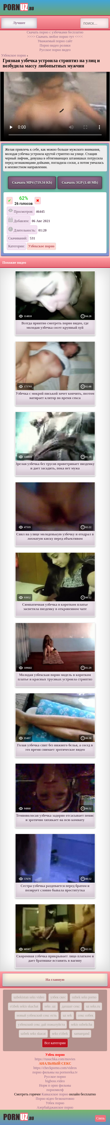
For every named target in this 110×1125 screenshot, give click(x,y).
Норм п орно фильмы (55, 1085)
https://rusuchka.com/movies (55, 1059)
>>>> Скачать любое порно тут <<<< (55, 37)
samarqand (81, 1034)
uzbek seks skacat (33, 1034)
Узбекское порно (13, 55)
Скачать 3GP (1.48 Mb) (80, 183)
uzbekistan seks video (28, 997)
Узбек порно (55, 1103)
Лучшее (19, 23)
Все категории (55, 1043)
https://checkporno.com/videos (55, 1068)
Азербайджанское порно (55, 1107)
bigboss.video (55, 1081)
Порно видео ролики (55, 45)
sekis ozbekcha (81, 1024)
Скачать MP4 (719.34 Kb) (32, 183)
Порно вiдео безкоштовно (55, 1099)
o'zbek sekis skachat (24, 1006)
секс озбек (86, 1015)
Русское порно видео (54, 50)
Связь (100, 1118)
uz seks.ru (93, 1006)
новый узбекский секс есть (37, 1015)
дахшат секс (71, 1006)
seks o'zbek (60, 1034)
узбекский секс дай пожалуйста (41, 1024)
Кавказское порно (55, 1094)
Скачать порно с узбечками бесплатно (55, 32)
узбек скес (58, 997)
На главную (54, 980)
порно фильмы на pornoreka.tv (55, 1072)
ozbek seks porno (84, 997)
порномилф (54, 1090)
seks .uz (50, 1006)
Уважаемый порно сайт (55, 41)
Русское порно (55, 1077)
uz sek (67, 1015)
